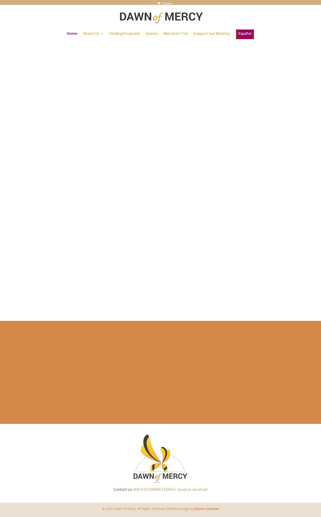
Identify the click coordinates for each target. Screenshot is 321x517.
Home (72, 34)
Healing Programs (124, 34)
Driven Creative (206, 509)
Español (245, 33)
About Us (91, 34)
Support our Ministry (212, 34)
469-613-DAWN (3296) (153, 489)
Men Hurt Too (175, 34)
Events (152, 34)
